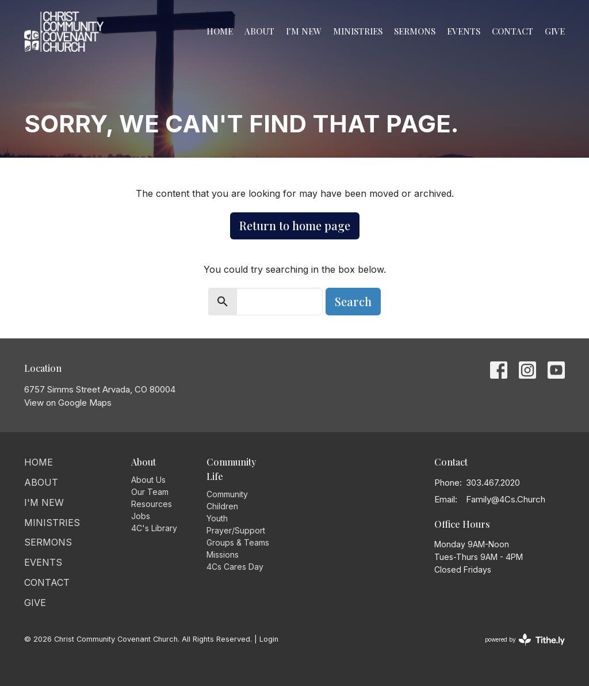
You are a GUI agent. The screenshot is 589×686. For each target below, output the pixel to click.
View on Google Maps (68, 402)
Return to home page (294, 225)
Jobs (140, 516)
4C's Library (154, 528)
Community (227, 494)
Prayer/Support (235, 530)
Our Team (150, 492)
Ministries (358, 31)
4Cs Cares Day (234, 566)
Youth (217, 518)
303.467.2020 (493, 482)
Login (268, 639)
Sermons (414, 31)
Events (463, 31)
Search (353, 301)
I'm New (304, 31)
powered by (525, 639)
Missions (222, 554)
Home (219, 31)
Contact (512, 31)
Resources (151, 504)
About (259, 31)
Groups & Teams (237, 542)
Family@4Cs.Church (505, 499)
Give (555, 31)
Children (222, 506)
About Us (148, 480)
